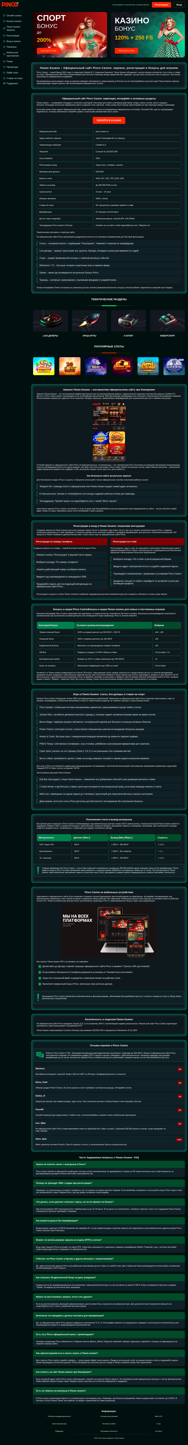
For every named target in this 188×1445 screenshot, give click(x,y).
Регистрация (11, 35)
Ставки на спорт (13, 78)
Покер (8, 61)
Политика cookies (109, 1424)
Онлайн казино (12, 15)
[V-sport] (128, 323)
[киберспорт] (167, 323)
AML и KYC (159, 1416)
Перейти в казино (109, 120)
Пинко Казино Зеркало (11, 28)
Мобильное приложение (11, 54)
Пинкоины (10, 46)
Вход (179, 5)
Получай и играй (126, 51)
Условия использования (109, 1416)
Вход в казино (12, 41)
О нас (159, 1424)
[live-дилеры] (50, 323)
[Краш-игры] (89, 323)
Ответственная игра (59, 1424)
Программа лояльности (109, 1431)
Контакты (158, 1431)
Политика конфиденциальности (59, 1416)
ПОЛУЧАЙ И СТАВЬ (48, 51)
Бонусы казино (12, 21)
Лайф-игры (10, 72)
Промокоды (10, 66)
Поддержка (10, 83)
